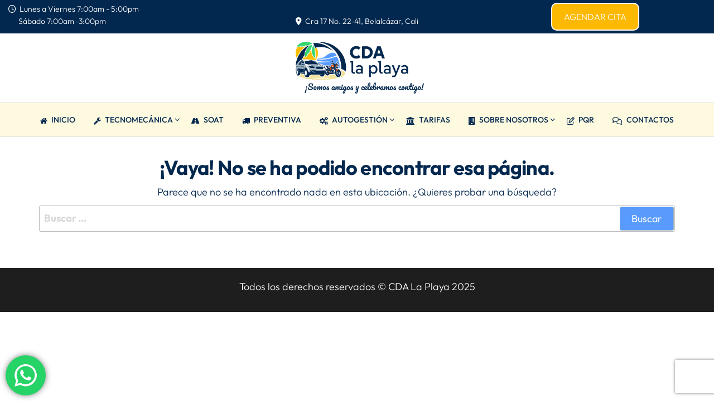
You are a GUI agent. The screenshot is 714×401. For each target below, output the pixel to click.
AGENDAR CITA (595, 16)
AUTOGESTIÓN (354, 120)
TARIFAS (428, 120)
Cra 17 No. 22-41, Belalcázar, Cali (357, 21)
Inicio (57, 120)
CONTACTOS (643, 120)
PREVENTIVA (271, 120)
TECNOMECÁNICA (133, 120)
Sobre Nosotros (508, 120)
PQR (580, 120)
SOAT (207, 120)
